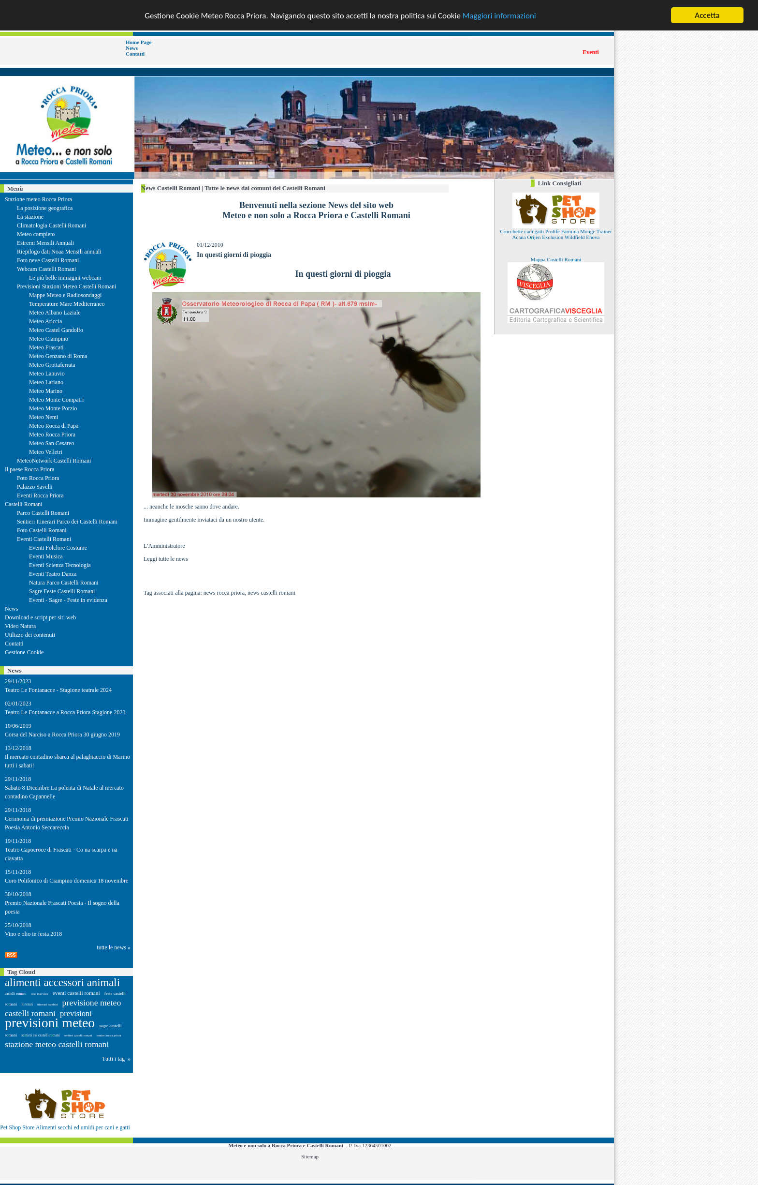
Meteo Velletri (45, 452)
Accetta (707, 15)
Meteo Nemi (43, 417)
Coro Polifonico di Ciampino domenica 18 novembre (66, 880)
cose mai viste (39, 993)
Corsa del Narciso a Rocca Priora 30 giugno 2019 (62, 734)
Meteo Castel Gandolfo (56, 330)
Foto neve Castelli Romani (48, 260)
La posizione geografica (45, 208)
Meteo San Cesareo (51, 443)
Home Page (138, 42)
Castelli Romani (24, 504)
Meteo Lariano (46, 382)
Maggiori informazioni (499, 15)
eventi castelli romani (76, 993)
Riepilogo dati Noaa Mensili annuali (59, 251)
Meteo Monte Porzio (53, 408)
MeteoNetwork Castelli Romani (54, 460)
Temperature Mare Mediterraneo (66, 303)
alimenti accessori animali (62, 982)
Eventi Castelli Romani (44, 539)
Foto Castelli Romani (42, 530)
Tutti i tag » (116, 1058)
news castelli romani (271, 592)
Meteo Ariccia (45, 321)
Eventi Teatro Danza (52, 573)
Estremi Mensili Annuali (45, 243)
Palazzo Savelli (35, 486)
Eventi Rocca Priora (40, 495)
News (132, 48)
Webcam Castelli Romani (46, 269)
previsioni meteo (50, 1022)
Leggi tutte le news (166, 558)
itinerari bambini (47, 1004)
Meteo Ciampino (48, 338)
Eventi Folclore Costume (58, 547)
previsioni (76, 1013)
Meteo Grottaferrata (52, 364)
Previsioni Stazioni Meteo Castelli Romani (66, 286)
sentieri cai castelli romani (40, 1035)
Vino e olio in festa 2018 (33, 933)
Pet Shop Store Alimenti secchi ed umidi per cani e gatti (65, 1127)
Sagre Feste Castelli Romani (62, 591)
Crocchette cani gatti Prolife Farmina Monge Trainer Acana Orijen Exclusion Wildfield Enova (556, 234)
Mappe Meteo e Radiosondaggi (65, 295)
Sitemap (310, 1156)
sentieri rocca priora (108, 1035)
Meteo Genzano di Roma (58, 356)
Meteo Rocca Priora (52, 434)
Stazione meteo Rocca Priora (38, 199)
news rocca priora (224, 592)
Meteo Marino (45, 391)
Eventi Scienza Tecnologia (60, 565)
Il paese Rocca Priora (29, 469)
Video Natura (20, 626)
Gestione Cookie (24, 652)
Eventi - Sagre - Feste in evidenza (68, 600)
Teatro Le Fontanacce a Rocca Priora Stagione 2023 (65, 712)
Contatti (135, 54)
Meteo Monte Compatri (56, 399)
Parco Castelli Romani (43, 513)
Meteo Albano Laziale (55, 312)
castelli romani (16, 993)
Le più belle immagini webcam (65, 277)
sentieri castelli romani (78, 1035)
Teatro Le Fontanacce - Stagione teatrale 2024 (58, 690)
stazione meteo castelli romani (57, 1044)
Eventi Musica (46, 556)
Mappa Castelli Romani (556, 259)
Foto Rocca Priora (38, 478)
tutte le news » (114, 947)
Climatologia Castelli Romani (51, 225)
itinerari (27, 1004)
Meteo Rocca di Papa (53, 425)
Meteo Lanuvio (47, 373)
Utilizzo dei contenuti (30, 634)
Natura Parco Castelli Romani (64, 582)
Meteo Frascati (46, 347)
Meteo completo (36, 234)
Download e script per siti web (40, 617)
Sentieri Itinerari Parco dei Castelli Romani (67, 521)
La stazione (30, 216)
